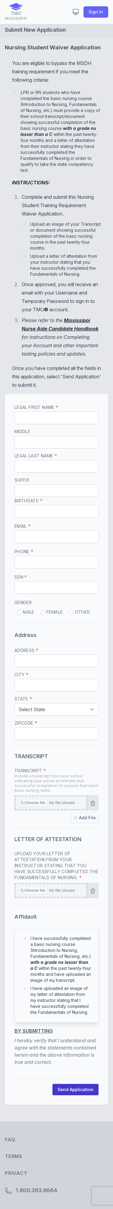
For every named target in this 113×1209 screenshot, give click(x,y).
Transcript (56, 780)
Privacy (16, 1173)
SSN (20, 577)
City (21, 674)
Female (51, 612)
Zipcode (25, 723)
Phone (23, 551)
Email (22, 526)
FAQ (10, 1140)
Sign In (96, 11)
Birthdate (28, 500)
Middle (22, 431)
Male (25, 612)
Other (79, 612)
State (23, 698)
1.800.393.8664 (31, 1190)
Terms (13, 1156)
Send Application (75, 1089)
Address (26, 650)
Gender (23, 602)
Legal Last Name (35, 455)
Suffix (22, 480)
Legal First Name (36, 407)
